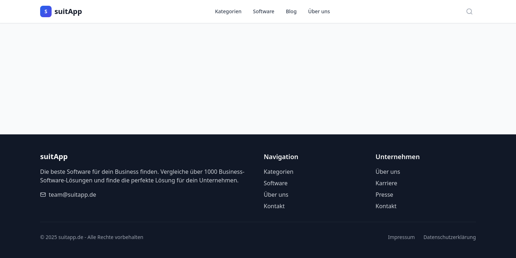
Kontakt (274, 206)
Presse (384, 195)
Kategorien (228, 11)
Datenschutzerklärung (450, 237)
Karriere (386, 183)
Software (263, 11)
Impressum (401, 237)
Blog (291, 11)
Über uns (319, 11)
